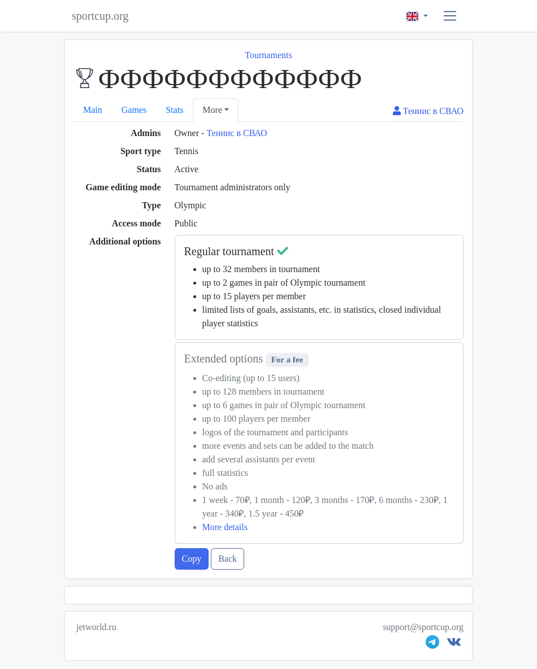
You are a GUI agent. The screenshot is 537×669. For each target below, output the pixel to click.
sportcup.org (100, 16)
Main (92, 110)
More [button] (212, 110)
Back (227, 558)
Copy (192, 558)
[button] (450, 16)
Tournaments (268, 55)
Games (134, 110)
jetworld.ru (96, 627)
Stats (174, 110)
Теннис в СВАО (236, 133)
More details (225, 527)
